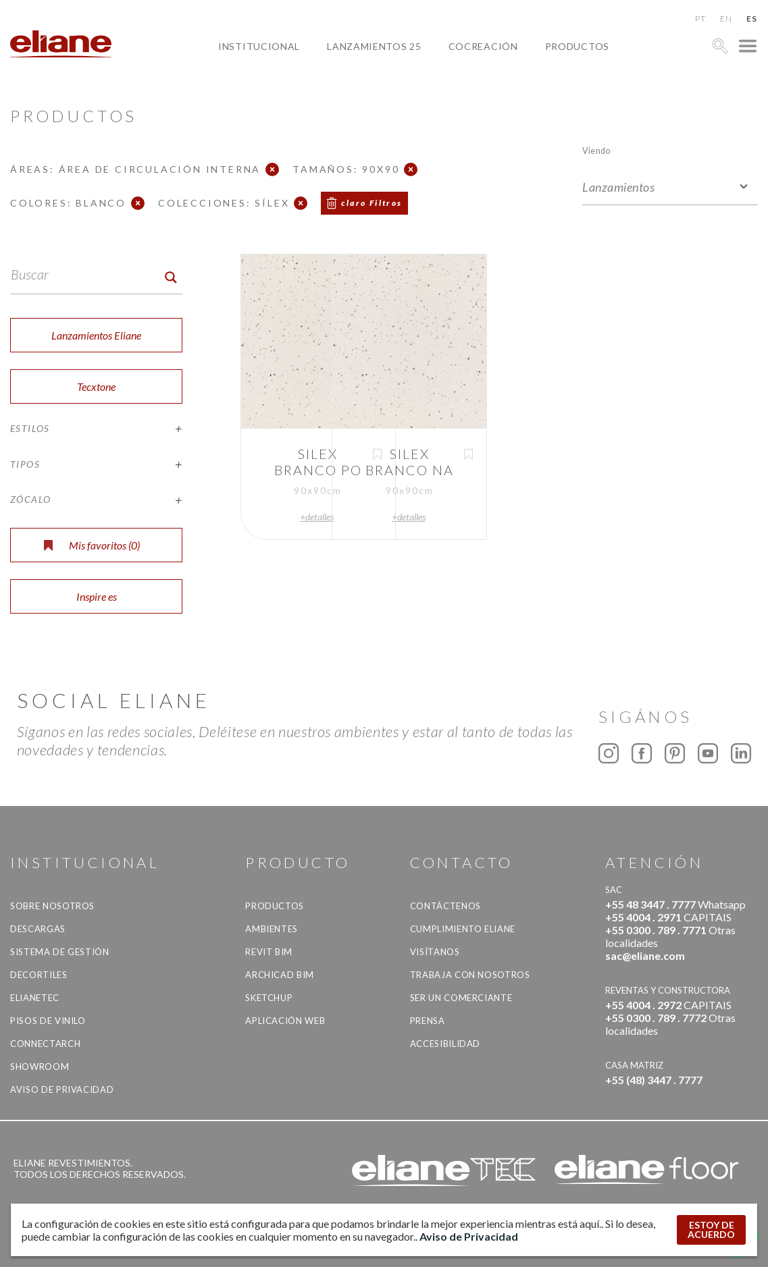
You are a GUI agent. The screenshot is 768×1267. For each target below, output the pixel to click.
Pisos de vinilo (48, 1020)
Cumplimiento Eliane (462, 928)
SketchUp (268, 997)
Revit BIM (268, 951)
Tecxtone (96, 386)
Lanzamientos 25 (374, 46)
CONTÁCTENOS (445, 905)
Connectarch (45, 1043)
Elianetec (34, 997)
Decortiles (39, 974)
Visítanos (435, 951)
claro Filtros (371, 203)
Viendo (596, 151)
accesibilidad (445, 1043)
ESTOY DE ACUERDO (711, 1229)
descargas (38, 928)
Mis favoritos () (92, 545)
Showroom (39, 1066)
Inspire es (96, 596)
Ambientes (271, 928)
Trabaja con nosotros (470, 974)
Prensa (427, 1020)
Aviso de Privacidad (61, 1089)
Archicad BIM (279, 974)
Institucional (259, 46)
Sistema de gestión (59, 951)
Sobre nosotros (52, 905)
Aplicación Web (285, 1020)
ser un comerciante (461, 997)
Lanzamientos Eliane (96, 335)
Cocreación (483, 46)
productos (577, 46)
